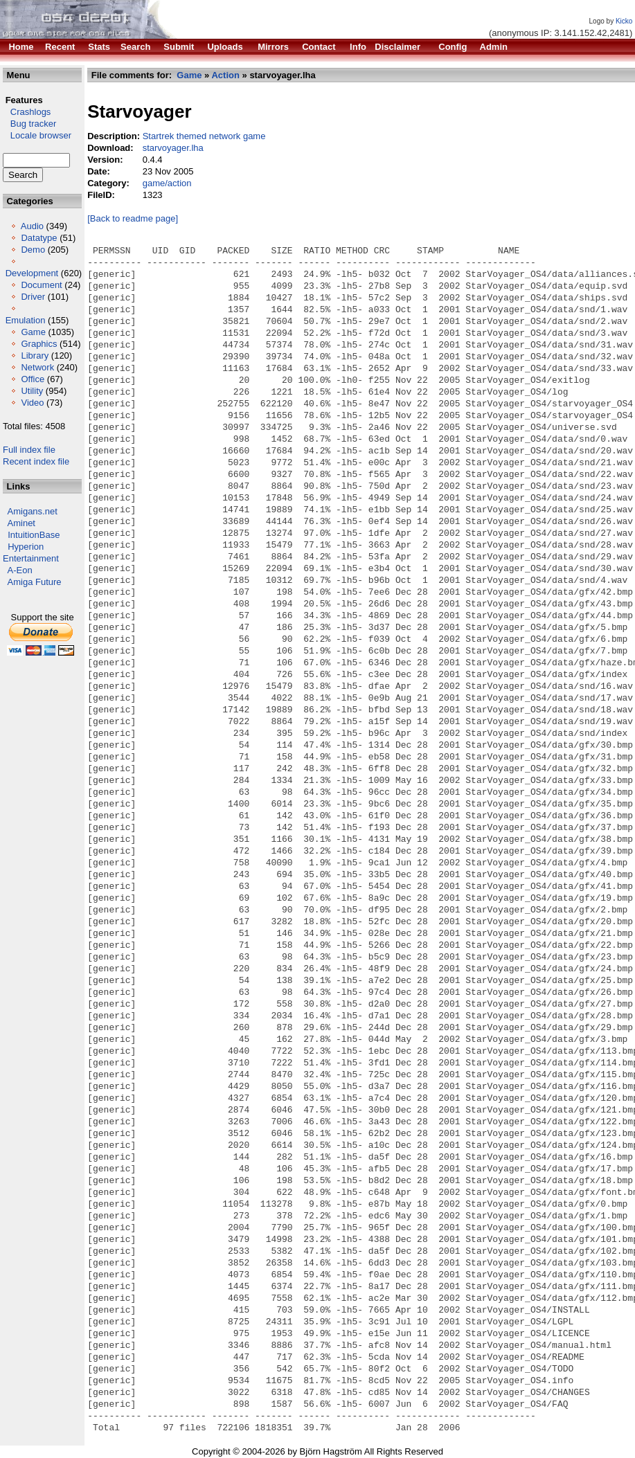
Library (34, 355)
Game (33, 332)
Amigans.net (32, 511)
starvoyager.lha (173, 148)
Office (32, 379)
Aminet (21, 523)
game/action (167, 183)
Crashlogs (27, 112)
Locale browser (37, 135)
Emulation (26, 320)
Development (32, 273)
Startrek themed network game (204, 136)
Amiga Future (35, 582)
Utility (32, 391)
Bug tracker (29, 123)
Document (41, 285)
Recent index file (36, 461)
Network (37, 367)
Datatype (39, 238)
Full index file (29, 449)
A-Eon (20, 570)
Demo (33, 249)
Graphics (39, 344)
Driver (33, 296)
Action (225, 75)
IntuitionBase (34, 535)
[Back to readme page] (132, 218)
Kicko (624, 21)
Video (32, 402)
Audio (32, 226)
